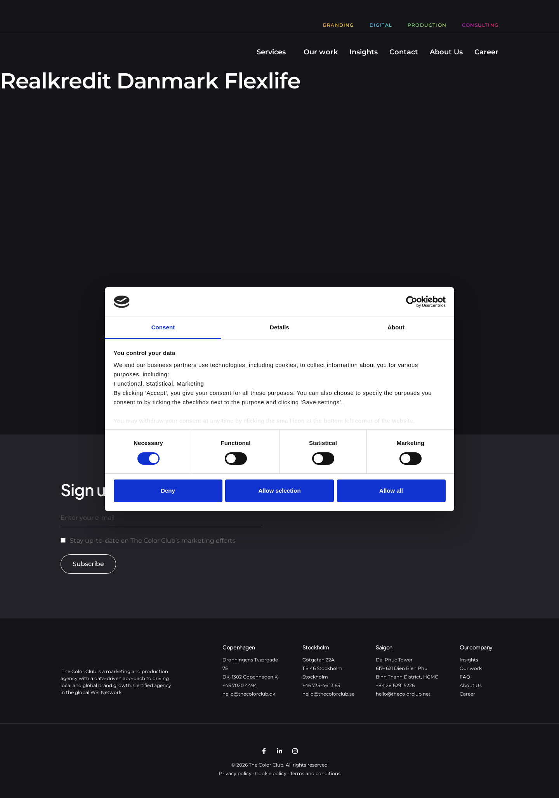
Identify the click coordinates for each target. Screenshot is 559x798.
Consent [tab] (163, 327)
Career (486, 52)
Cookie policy (270, 773)
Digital (381, 25)
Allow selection (279, 490)
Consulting (480, 25)
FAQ (465, 677)
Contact (403, 52)
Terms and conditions (315, 773)
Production (427, 25)
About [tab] (395, 327)
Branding (338, 25)
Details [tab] (279, 327)
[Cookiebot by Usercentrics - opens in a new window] (412, 302)
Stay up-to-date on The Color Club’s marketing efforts (153, 540)
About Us (446, 52)
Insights (363, 52)
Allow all (391, 490)
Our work (321, 52)
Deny (168, 490)
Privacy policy (235, 773)
